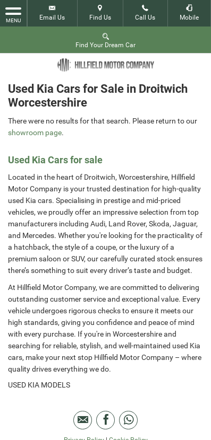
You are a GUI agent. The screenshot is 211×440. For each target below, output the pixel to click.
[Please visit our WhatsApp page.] (128, 420)
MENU (13, 14)
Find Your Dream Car (105, 40)
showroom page (35, 132)
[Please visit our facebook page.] (105, 420)
